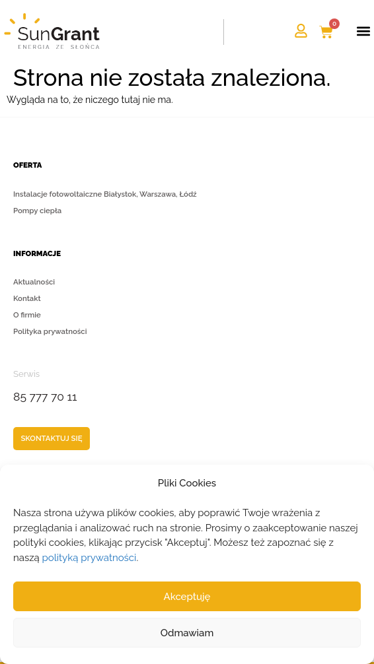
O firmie (27, 314)
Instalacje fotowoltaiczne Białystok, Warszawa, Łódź (105, 194)
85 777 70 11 (45, 396)
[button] (363, 31)
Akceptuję (187, 597)
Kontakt (27, 298)
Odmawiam (187, 633)
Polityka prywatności (50, 331)
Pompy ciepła (37, 210)
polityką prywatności (89, 558)
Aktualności (34, 281)
